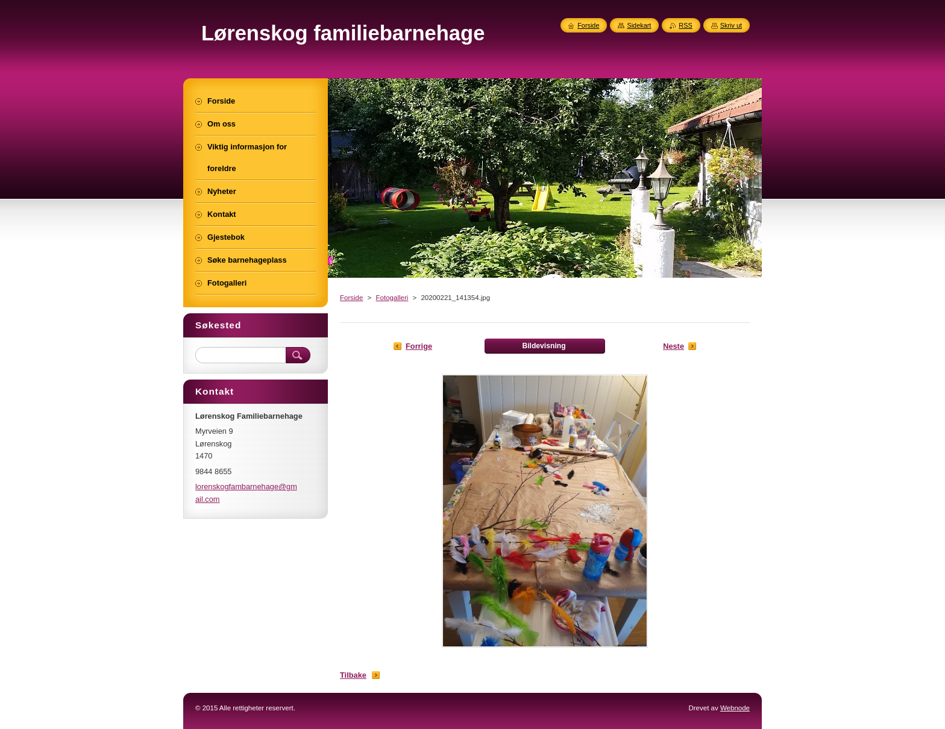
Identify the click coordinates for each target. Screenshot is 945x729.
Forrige (419, 346)
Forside (351, 297)
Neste (673, 346)
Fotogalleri (392, 297)
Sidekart (639, 25)
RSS (685, 25)
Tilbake (353, 675)
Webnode (735, 708)
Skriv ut (731, 25)
